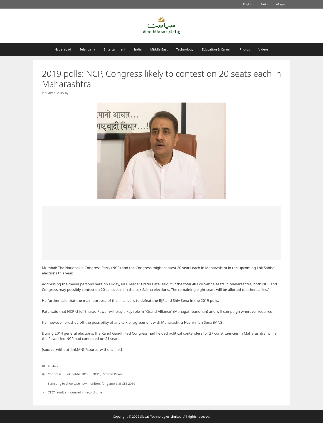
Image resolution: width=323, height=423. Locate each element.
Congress (54, 374)
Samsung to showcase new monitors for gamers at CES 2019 (91, 383)
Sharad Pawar (113, 374)
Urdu (264, 4)
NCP (96, 374)
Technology (184, 49)
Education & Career (216, 49)
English (248, 4)
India (138, 49)
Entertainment (114, 49)
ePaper (280, 4)
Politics (53, 366)
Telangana (87, 49)
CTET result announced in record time (75, 392)
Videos (263, 49)
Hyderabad (62, 49)
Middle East (159, 49)
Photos (244, 49)
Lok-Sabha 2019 (77, 374)
